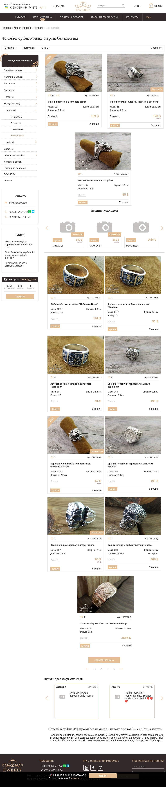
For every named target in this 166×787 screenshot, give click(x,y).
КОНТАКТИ (132, 17)
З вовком (16, 123)
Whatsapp (15, 4)
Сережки (8, 149)
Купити (53, 124)
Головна (6, 28)
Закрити (103, 775)
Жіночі (10, 142)
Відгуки (52, 116)
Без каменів (17, 135)
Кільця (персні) (22, 28)
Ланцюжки (9, 83)
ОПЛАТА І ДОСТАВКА (71, 17)
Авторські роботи (13, 161)
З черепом (16, 117)
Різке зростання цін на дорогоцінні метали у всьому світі (19, 244)
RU (62, 6)
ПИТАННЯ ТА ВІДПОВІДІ (104, 17)
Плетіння (8, 97)
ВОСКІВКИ (9, 174)
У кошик (94, 124)
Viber (6, 4)
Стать (44, 47)
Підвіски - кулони (13, 70)
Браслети (9, 90)
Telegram (25, 4)
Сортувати (156, 47)
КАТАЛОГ (20, 17)
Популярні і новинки (20, 60)
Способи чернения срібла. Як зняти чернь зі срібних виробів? (19, 255)
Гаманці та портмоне (15, 168)
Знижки (8, 180)
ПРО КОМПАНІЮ (42, 17)
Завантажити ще (104, 660)
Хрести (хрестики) (13, 77)
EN (57, 6)
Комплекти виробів (14, 155)
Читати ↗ (76, 778)
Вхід (148, 17)
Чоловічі (38, 28)
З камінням (17, 129)
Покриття (28, 47)
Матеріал (9, 47)
